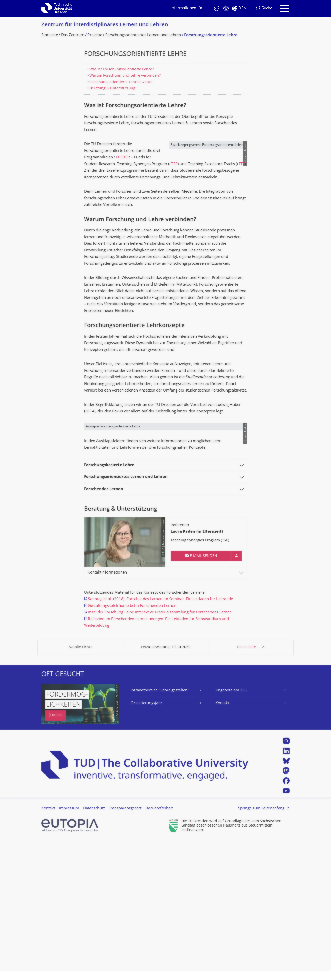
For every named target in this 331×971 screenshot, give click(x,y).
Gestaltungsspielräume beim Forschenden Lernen (132, 736)
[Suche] (263, 8)
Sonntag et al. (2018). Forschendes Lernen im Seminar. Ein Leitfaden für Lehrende (160, 730)
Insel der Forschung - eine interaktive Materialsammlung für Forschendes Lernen (160, 743)
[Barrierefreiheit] (226, 8)
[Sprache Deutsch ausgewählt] (239, 8)
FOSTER (123, 158)
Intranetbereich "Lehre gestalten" (160, 821)
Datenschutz (94, 939)
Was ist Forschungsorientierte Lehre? (121, 69)
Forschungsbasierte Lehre (109, 596)
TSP (107, 171)
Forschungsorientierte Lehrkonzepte (120, 82)
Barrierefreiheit (159, 939)
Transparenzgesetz (125, 939)
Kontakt (222, 834)
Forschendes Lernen (103, 620)
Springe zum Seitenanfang (261, 939)
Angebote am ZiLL (231, 821)
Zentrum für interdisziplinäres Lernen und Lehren (104, 25)
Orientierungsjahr (146, 834)
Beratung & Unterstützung (112, 88)
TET (102, 177)
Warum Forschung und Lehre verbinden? (125, 75)
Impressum (69, 939)
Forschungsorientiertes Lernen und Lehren (126, 608)
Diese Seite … (248, 777)
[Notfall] (217, 8)
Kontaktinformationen (107, 703)
